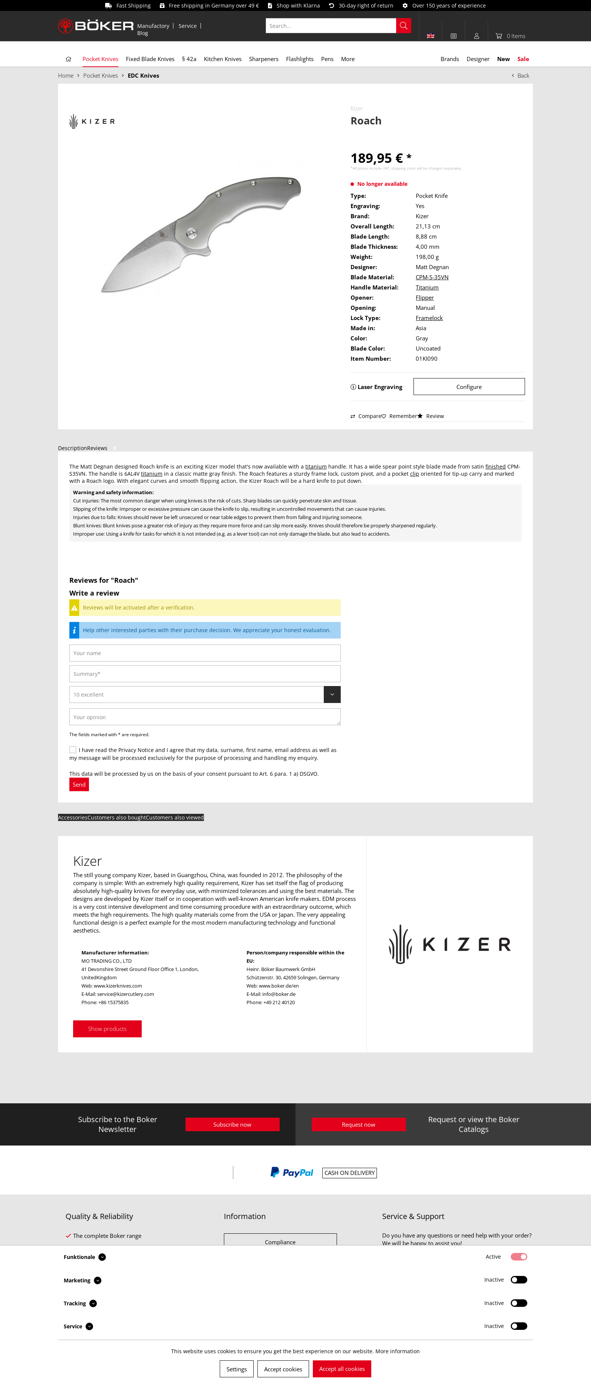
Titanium (427, 287)
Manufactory (153, 25)
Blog (142, 33)
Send (79, 784)
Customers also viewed (175, 817)
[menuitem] (153, 26)
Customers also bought (116, 817)
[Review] (205, 694)
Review (430, 416)
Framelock (429, 318)
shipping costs (403, 168)
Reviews (103, 448)
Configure (469, 387)
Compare (366, 416)
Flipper (425, 297)
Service (188, 25)
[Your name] (205, 653)
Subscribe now (232, 1124)
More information (397, 1351)
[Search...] (339, 25)
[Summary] (205, 673)
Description (72, 448)
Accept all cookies (342, 1368)
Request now (358, 1124)
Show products (107, 1028)
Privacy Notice (136, 750)
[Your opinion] (205, 716)
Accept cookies (283, 1369)
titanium (316, 466)
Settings (237, 1369)
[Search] (403, 25)
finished (495, 466)
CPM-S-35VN (432, 277)
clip (414, 473)
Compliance (280, 1242)
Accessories (72, 817)
